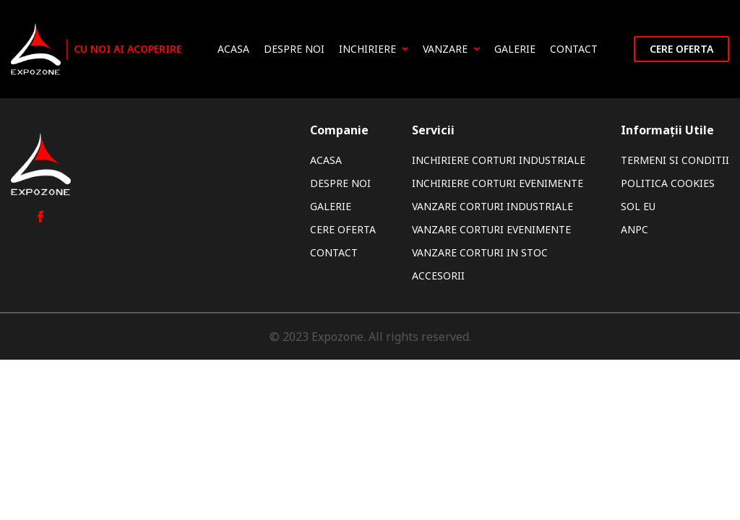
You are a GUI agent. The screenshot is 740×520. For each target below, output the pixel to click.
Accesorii (438, 275)
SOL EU (638, 206)
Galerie (514, 49)
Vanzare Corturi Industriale (492, 206)
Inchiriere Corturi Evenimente (497, 183)
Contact (574, 49)
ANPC (634, 229)
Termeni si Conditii (675, 160)
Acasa (233, 49)
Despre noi (294, 49)
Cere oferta (681, 49)
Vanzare (451, 49)
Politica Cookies (668, 183)
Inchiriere (373, 49)
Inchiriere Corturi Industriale (498, 160)
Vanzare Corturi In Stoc (480, 252)
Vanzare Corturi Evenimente (491, 229)
